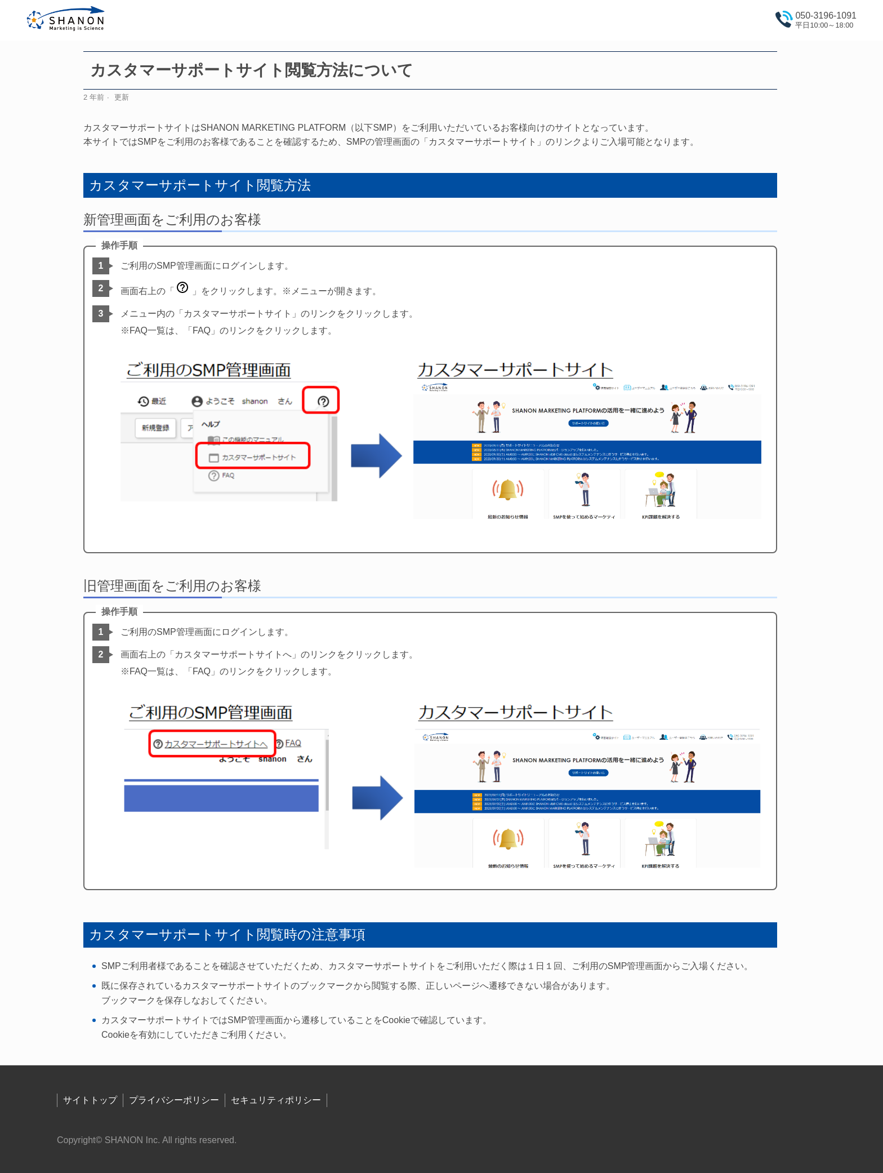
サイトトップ (90, 1100)
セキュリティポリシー (276, 1100)
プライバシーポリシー (174, 1100)
